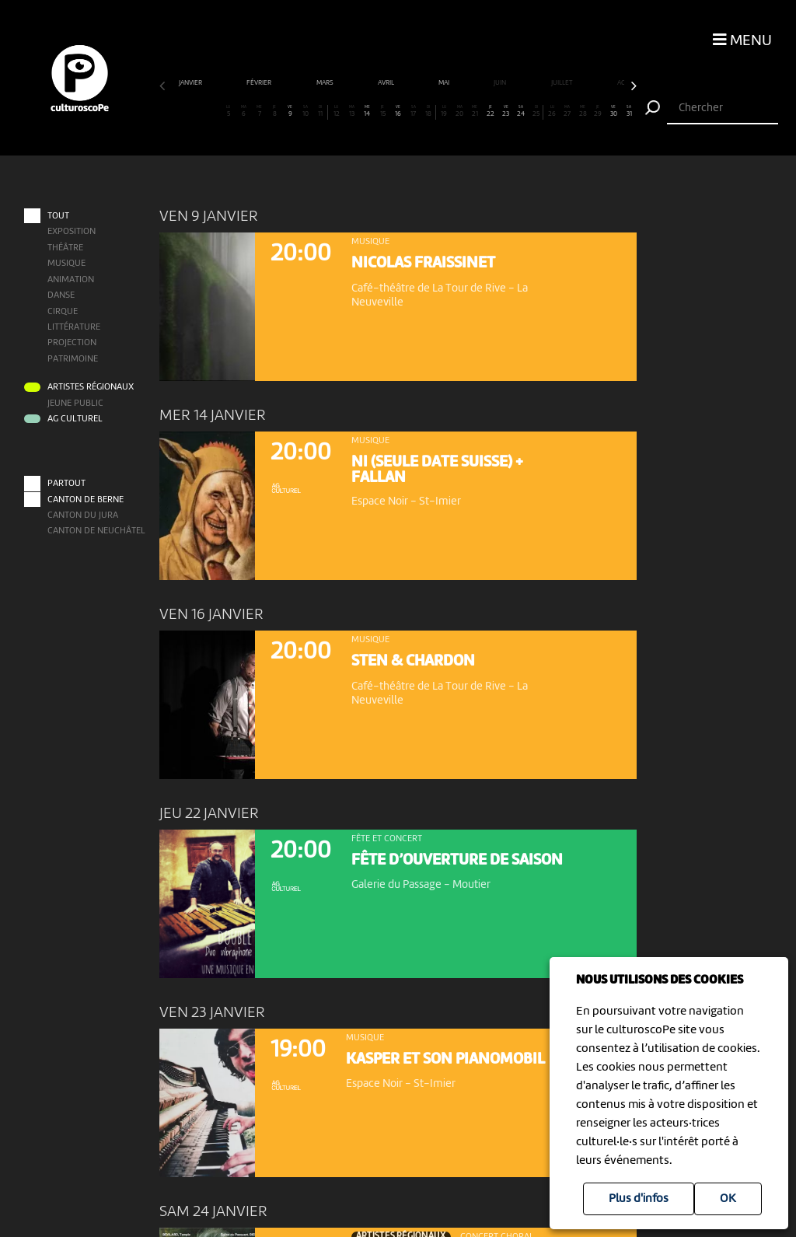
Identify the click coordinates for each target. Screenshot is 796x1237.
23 (505, 111)
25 (536, 111)
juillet (562, 82)
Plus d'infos (639, 1199)
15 (382, 111)
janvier (191, 82)
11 (320, 111)
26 (552, 111)
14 (367, 111)
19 (444, 111)
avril (387, 82)
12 (336, 111)
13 (351, 111)
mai (444, 82)
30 (613, 111)
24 (521, 111)
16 (398, 111)
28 (582, 111)
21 (475, 111)
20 (459, 111)
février (259, 82)
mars (325, 82)
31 (629, 111)
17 (413, 111)
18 (428, 111)
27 (567, 111)
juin (501, 82)
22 (491, 111)
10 (305, 111)
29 (598, 111)
